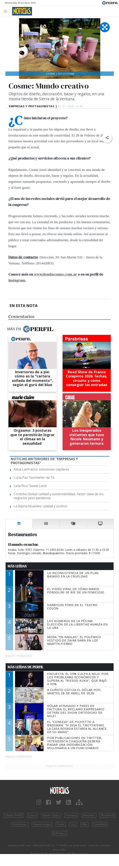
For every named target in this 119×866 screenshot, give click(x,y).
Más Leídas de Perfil (25, 667)
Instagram (16, 280)
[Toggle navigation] (6, 11)
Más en (30, 329)
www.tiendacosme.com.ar (55, 274)
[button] (107, 138)
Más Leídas (17, 566)
